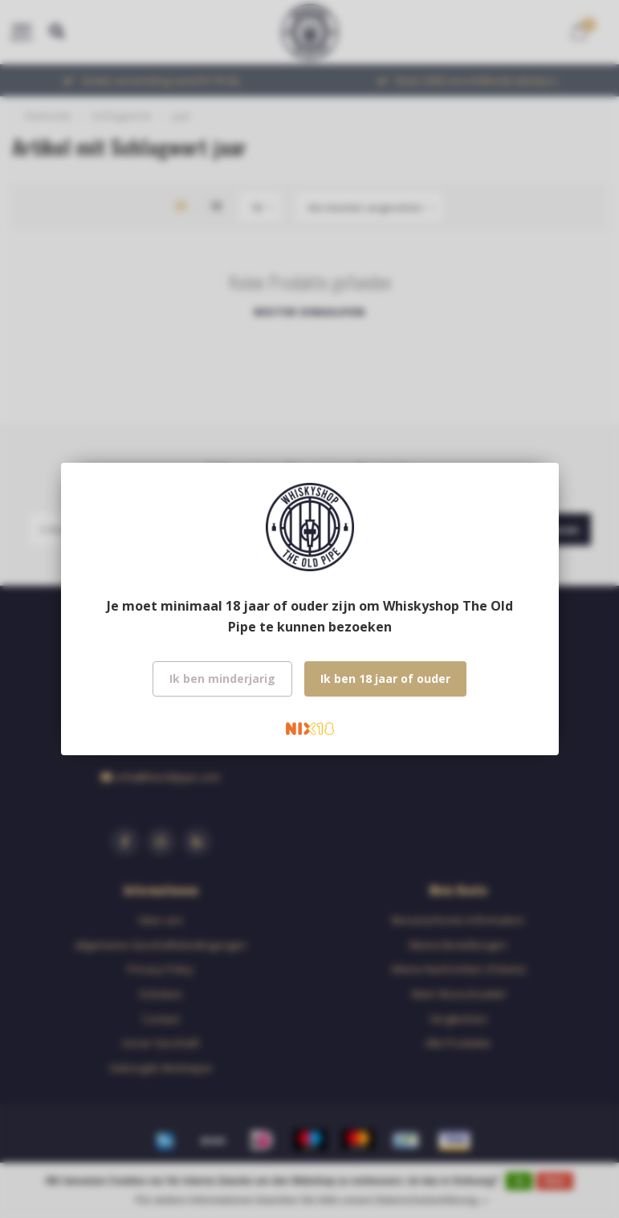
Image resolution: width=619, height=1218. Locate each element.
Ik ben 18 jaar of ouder (385, 678)
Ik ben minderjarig (222, 678)
